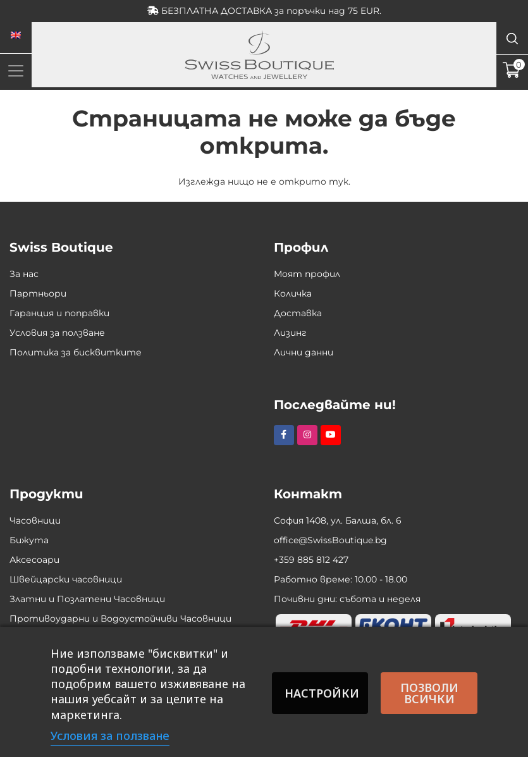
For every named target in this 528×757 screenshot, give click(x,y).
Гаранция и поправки (59, 313)
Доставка (298, 313)
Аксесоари (34, 559)
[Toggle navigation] (16, 70)
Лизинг (290, 332)
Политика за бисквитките (75, 352)
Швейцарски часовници (65, 579)
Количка (293, 293)
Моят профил (307, 274)
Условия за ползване (57, 332)
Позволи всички (429, 693)
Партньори (37, 293)
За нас (24, 274)
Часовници (35, 520)
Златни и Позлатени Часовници (87, 599)
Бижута (29, 540)
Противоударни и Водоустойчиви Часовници (120, 618)
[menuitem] (15, 35)
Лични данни (303, 352)
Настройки (322, 693)
